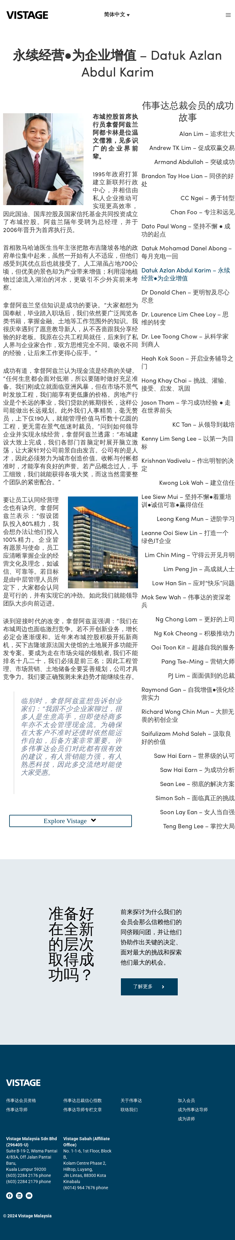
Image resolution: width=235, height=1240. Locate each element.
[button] (70, 821)
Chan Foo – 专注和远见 (203, 213)
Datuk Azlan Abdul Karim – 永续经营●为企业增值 (185, 275)
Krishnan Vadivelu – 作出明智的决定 (187, 466)
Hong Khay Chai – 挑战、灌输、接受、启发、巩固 (185, 385)
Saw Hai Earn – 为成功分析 (197, 771)
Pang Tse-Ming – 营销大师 (198, 662)
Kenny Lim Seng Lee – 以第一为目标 (187, 443)
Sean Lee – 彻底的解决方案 (197, 785)
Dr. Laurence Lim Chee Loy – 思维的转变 (187, 319)
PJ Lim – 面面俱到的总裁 (201, 676)
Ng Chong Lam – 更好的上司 (195, 620)
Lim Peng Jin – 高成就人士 (199, 570)
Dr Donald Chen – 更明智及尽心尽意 (185, 297)
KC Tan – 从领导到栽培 (204, 425)
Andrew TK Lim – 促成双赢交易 (192, 149)
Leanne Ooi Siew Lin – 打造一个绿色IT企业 (187, 538)
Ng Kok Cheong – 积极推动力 (194, 634)
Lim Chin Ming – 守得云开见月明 (190, 556)
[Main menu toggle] (228, 15)
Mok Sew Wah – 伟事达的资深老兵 (185, 602)
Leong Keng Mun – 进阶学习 (196, 520)
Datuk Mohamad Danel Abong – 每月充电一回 (186, 253)
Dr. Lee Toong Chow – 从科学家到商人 (187, 341)
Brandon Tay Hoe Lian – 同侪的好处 (187, 181)
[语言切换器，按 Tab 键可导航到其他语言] (117, 15)
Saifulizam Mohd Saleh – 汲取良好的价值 (186, 739)
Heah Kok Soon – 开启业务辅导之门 (187, 363)
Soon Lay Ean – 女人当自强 (197, 813)
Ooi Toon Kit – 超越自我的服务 (193, 648)
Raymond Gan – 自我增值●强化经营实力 (187, 694)
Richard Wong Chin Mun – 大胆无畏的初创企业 (187, 717)
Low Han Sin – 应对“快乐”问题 (193, 584)
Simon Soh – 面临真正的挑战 (195, 799)
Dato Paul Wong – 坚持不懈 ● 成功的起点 (185, 231)
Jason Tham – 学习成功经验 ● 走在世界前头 (185, 407)
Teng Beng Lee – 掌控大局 (199, 827)
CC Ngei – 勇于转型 (208, 199)
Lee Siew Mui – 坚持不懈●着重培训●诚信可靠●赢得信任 (186, 502)
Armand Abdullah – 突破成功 (195, 163)
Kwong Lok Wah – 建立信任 (197, 484)
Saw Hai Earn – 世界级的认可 (194, 757)
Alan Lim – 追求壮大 (207, 135)
